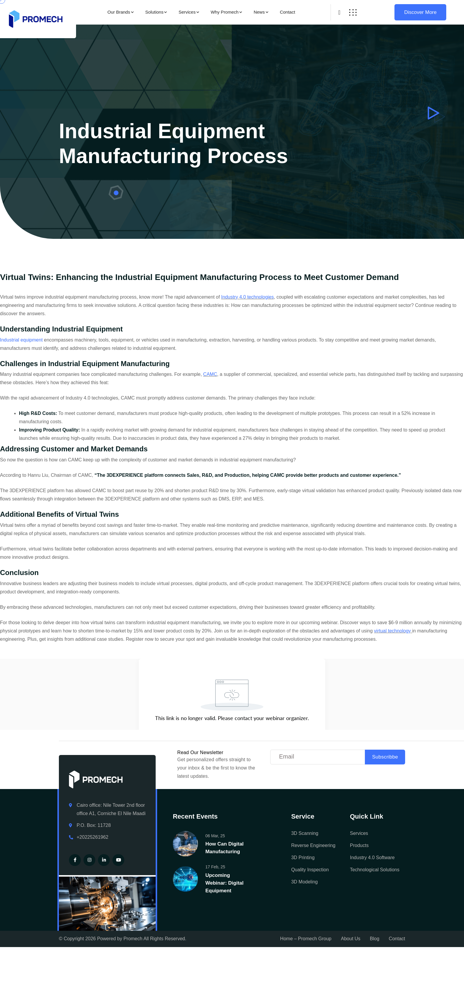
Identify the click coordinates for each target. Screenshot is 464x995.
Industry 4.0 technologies (247, 297)
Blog (374, 938)
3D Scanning (304, 833)
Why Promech (225, 12)
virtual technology (392, 630)
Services (187, 12)
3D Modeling (304, 881)
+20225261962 (92, 837)
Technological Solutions (374, 869)
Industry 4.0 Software (372, 857)
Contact (287, 12)
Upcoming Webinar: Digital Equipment (224, 882)
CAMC (210, 374)
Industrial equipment (21, 339)
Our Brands (118, 12)
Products (359, 845)
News (259, 12)
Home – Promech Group (305, 938)
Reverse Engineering (313, 845)
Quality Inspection (310, 869)
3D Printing (303, 857)
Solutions (154, 12)
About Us (350, 938)
